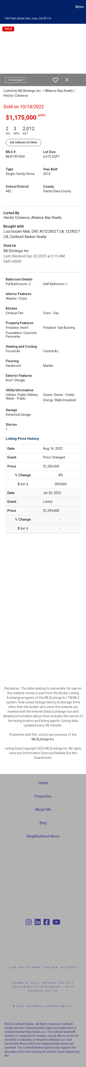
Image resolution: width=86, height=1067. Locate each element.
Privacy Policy (56, 983)
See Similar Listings (23, 142)
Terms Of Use (25, 983)
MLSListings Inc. (43, 739)
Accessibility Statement (37, 987)
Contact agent (15, 80)
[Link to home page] (4, 7)
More (79, 7)
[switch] (55, 80)
